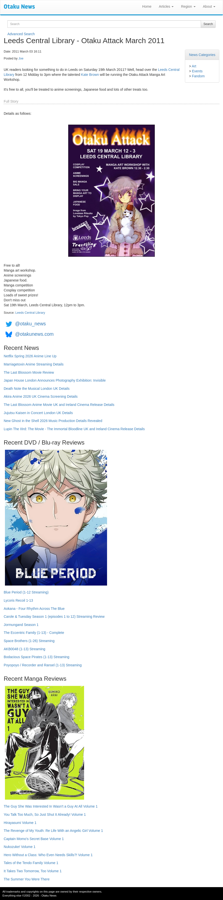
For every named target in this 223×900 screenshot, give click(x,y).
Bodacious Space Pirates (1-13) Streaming (36, 657)
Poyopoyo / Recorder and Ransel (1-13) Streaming (43, 665)
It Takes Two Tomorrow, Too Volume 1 (33, 871)
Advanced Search (21, 34)
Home (146, 6)
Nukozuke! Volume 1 (19, 847)
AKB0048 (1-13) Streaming (24, 649)
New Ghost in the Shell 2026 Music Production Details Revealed (53, 421)
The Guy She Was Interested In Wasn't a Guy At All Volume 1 (51, 806)
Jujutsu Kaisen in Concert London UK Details (38, 413)
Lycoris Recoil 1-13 (18, 600)
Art (194, 66)
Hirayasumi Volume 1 (20, 823)
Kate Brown (90, 75)
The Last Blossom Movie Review (29, 372)
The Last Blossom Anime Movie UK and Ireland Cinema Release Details (59, 405)
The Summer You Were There (26, 879)
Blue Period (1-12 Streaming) (26, 592)
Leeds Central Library (30, 312)
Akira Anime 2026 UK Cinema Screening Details (41, 396)
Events (197, 71)
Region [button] (188, 6)
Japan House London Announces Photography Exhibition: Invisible (55, 380)
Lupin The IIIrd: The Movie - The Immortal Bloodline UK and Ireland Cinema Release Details (74, 429)
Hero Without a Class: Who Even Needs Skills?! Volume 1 (48, 855)
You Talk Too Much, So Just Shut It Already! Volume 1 (45, 814)
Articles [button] (166, 6)
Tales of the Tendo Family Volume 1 (31, 863)
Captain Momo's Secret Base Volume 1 (34, 839)
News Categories (202, 55)
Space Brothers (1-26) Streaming (29, 641)
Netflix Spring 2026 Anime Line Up (30, 356)
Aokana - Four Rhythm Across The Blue (34, 609)
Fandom (198, 76)
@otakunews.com (34, 334)
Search (208, 24)
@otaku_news (30, 323)
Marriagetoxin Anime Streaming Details (34, 364)
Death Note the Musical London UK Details (36, 389)
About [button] (209, 6)
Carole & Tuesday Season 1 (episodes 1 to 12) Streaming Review (54, 617)
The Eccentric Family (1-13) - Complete (34, 633)
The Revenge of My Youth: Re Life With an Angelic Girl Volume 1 (53, 831)
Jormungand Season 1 (21, 625)
